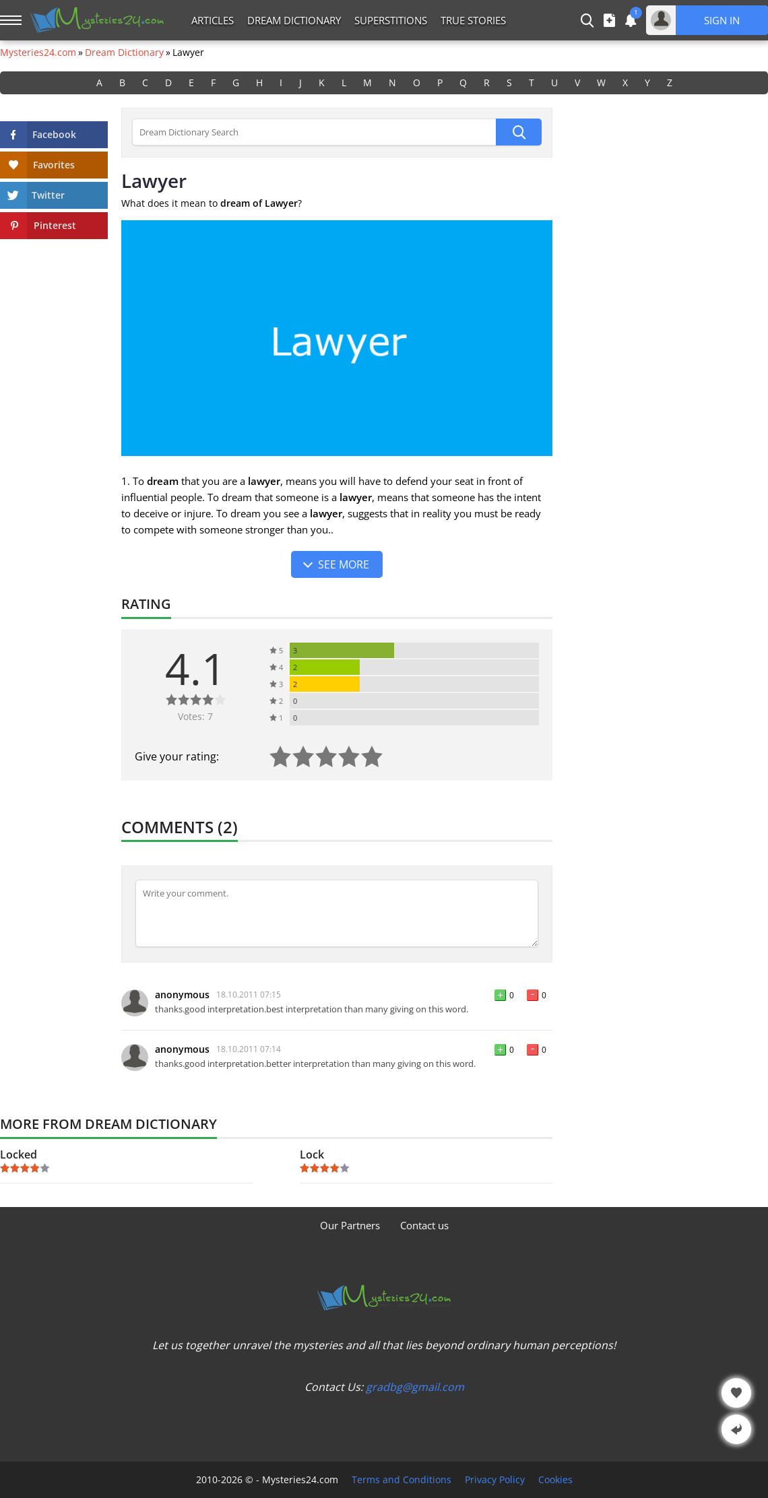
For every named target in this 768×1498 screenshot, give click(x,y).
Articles (212, 20)
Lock (312, 1154)
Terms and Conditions (401, 1480)
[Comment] (336, 913)
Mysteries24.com (38, 52)
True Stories (473, 20)
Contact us (424, 1225)
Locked (18, 1154)
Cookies (555, 1480)
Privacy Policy (495, 1480)
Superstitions (390, 20)
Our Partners (350, 1225)
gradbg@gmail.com (415, 1386)
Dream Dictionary (294, 20)
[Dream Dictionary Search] (314, 132)
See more (343, 564)
